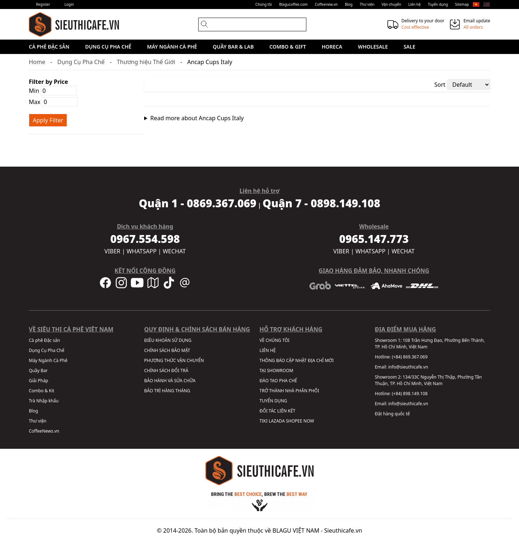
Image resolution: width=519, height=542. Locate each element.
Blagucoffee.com (293, 4)
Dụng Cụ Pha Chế (108, 46)
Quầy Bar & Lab (233, 46)
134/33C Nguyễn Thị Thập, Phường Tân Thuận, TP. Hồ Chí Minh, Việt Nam (428, 380)
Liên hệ (414, 4)
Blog (348, 4)
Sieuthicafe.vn (343, 530)
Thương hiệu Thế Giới (146, 62)
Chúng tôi (264, 4)
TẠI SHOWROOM (276, 370)
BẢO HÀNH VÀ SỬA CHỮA (169, 381)
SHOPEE (294, 421)
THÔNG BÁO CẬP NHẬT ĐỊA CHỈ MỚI (297, 360)
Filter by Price (48, 82)
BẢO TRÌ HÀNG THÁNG (167, 391)
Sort (439, 85)
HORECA (332, 46)
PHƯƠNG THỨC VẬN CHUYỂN (174, 360)
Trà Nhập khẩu (43, 401)
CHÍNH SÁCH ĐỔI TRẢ (166, 370)
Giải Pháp (38, 381)
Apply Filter (48, 120)
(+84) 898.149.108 (409, 393)
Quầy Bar (38, 370)
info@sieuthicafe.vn (408, 367)
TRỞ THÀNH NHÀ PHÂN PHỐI (289, 391)
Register (43, 4)
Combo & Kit (41, 391)
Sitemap (462, 4)
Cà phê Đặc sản (49, 46)
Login (69, 4)
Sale (410, 46)
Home (37, 62)
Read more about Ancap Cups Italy (197, 118)
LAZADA (277, 421)
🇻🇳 (476, 4)
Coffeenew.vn (326, 4)
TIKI (263, 421)
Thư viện (367, 4)
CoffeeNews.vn (44, 431)
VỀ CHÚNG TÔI (274, 340)
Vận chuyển (391, 4)
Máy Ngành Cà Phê (172, 46)
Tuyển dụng (438, 4)
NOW (308, 421)
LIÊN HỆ (268, 350)
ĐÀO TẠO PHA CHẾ (278, 381)
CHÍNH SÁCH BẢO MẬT (167, 350)
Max (53, 102)
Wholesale (373, 46)
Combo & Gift (288, 46)
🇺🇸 (486, 4)
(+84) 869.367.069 (409, 357)
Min (53, 90)
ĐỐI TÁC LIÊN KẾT (277, 411)
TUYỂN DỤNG (273, 401)
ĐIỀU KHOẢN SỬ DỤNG (167, 340)
